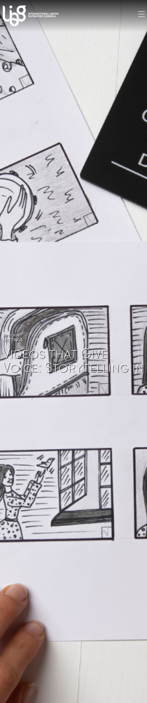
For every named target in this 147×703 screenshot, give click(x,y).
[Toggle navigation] (141, 14)
